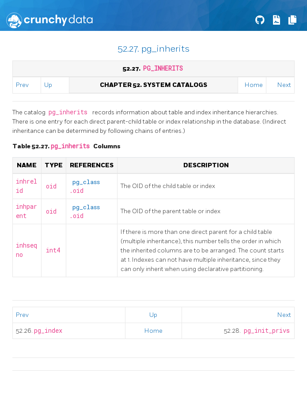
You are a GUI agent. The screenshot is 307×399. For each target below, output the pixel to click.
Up (48, 85)
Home (254, 85)
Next (284, 85)
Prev (22, 85)
